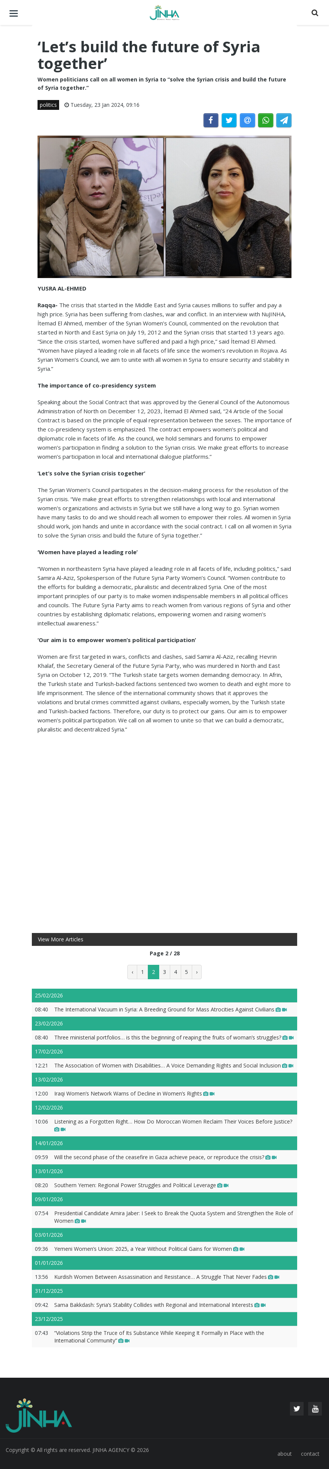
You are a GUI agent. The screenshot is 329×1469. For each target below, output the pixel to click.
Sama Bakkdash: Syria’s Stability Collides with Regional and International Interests (160, 1304)
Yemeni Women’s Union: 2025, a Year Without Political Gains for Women (149, 1248)
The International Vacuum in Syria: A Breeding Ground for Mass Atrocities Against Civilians (170, 1009)
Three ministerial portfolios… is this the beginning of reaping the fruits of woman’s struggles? (174, 1037)
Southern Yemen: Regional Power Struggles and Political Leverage (141, 1185)
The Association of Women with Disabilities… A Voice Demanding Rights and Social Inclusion (173, 1065)
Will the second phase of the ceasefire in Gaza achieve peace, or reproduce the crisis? (165, 1157)
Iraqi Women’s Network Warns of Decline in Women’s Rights (134, 1093)
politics (48, 104)
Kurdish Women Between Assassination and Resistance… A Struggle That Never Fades (166, 1276)
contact (310, 1453)
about (284, 1453)
